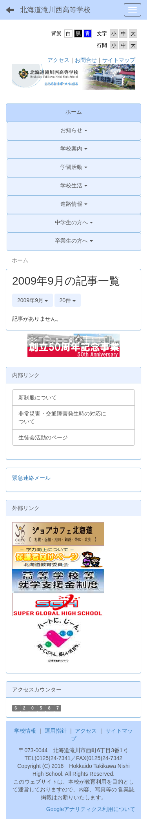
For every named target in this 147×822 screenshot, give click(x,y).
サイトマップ (118, 60)
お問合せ (86, 60)
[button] (74, 130)
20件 (68, 300)
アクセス (58, 60)
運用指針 (55, 731)
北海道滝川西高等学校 (55, 10)
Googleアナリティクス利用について (90, 809)
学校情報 (25, 731)
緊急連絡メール (31, 478)
